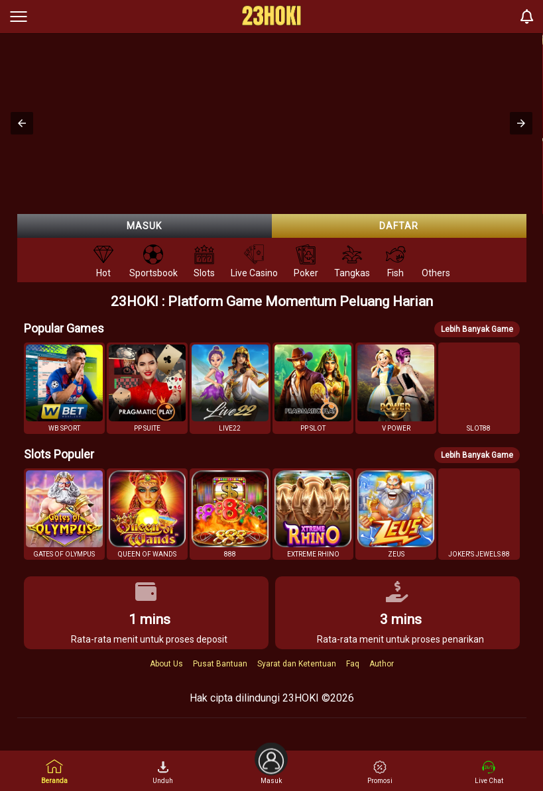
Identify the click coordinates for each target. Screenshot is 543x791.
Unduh (162, 772)
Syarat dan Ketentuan (296, 663)
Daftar (398, 226)
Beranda (54, 771)
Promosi (379, 772)
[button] (22, 123)
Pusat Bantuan (220, 663)
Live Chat (489, 772)
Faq (352, 663)
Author (381, 663)
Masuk (144, 226)
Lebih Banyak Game (477, 329)
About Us (166, 663)
